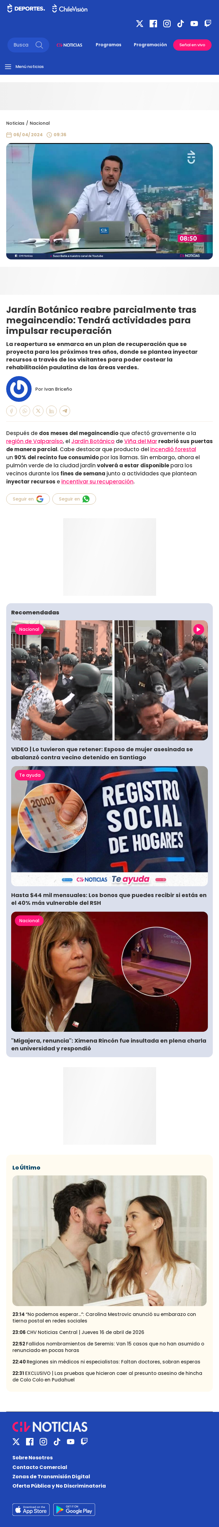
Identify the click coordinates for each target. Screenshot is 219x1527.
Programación (150, 45)
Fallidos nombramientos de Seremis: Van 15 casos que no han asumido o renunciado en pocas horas (108, 1347)
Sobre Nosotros (32, 1457)
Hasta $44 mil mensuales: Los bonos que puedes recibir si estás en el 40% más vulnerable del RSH (109, 899)
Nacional (40, 123)
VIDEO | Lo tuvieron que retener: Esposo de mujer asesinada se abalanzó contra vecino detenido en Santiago (102, 753)
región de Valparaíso (34, 441)
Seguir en (28, 499)
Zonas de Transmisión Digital (51, 1476)
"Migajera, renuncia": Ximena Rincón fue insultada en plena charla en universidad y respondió (108, 1044)
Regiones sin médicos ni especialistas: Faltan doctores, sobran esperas (106, 1362)
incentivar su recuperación (97, 481)
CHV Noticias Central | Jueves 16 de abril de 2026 (78, 1332)
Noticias (15, 123)
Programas (108, 45)
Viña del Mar (140, 441)
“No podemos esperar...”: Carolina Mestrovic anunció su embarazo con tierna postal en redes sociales (104, 1317)
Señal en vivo (192, 45)
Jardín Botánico (93, 441)
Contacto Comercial (39, 1467)
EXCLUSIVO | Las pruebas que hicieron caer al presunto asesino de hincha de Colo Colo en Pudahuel (107, 1376)
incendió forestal (173, 449)
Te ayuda (30, 775)
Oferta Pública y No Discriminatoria (59, 1485)
